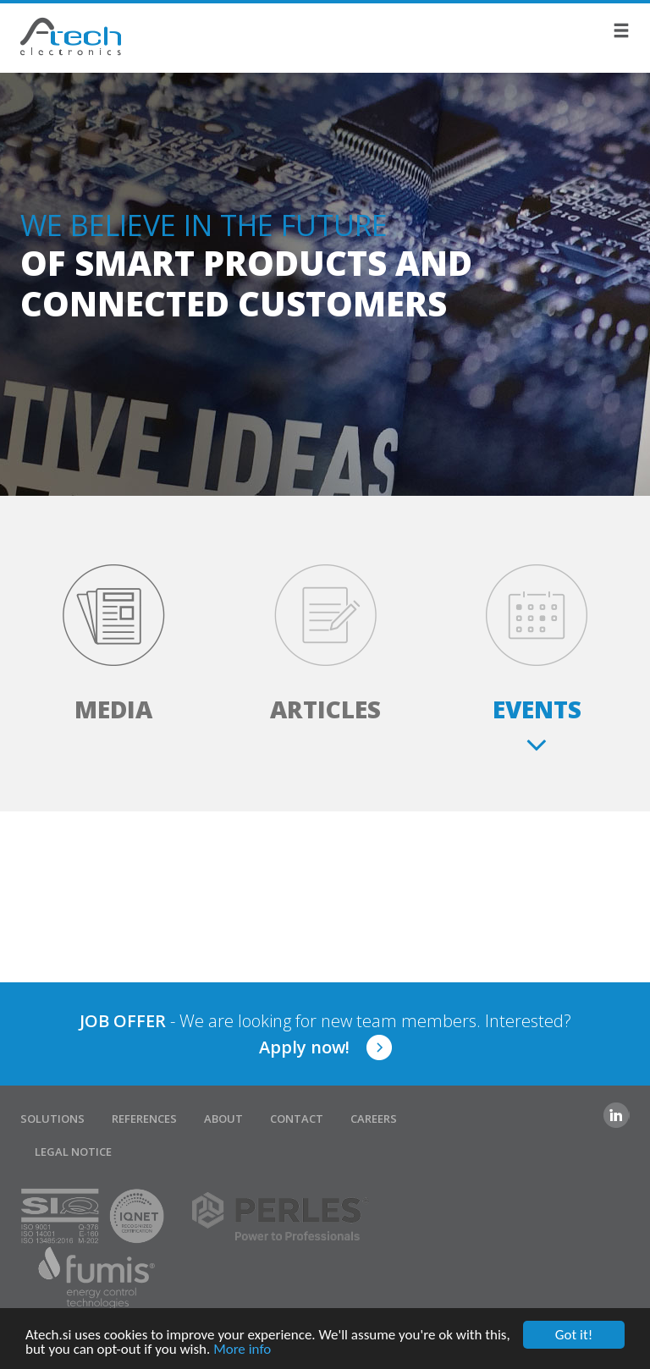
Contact (296, 1118)
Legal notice (73, 1151)
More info (242, 1350)
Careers (373, 1118)
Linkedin (616, 1115)
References (144, 1118)
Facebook (582, 1115)
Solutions (52, 1118)
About (223, 1118)
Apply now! (304, 1047)
